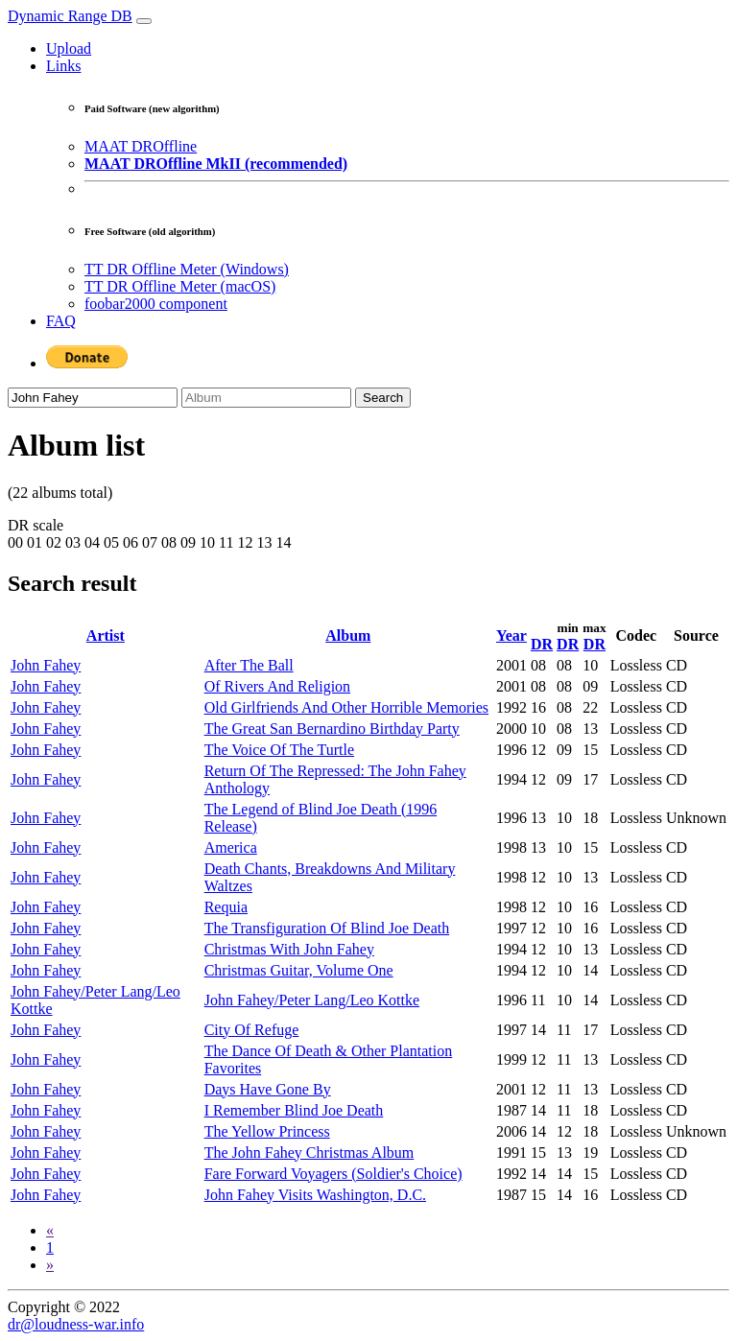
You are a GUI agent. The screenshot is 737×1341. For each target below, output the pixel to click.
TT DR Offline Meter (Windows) (186, 269)
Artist (105, 635)
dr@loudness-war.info (76, 1324)
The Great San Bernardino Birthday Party (332, 728)
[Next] (50, 1265)
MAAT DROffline (140, 146)
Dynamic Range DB (70, 16)
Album (347, 635)
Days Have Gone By (267, 1089)
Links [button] (63, 66)
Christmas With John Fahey (289, 949)
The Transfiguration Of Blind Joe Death (327, 928)
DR (542, 644)
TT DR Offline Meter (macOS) (179, 286)
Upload (68, 48)
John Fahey (46, 665)
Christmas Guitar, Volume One (298, 970)
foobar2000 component (155, 303)
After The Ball (249, 665)
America (230, 847)
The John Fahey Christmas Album (309, 1152)
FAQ (61, 321)
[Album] (266, 398)
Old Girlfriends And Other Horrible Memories (346, 707)
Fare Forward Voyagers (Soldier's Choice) (333, 1173)
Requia (226, 907)
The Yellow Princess (267, 1131)
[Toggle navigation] (144, 21)
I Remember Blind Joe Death (294, 1110)
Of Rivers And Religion (277, 686)
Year (511, 635)
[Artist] (93, 398)
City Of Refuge (251, 1030)
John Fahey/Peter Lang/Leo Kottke (311, 1000)
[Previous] (50, 1230)
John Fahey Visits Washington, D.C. (315, 1195)
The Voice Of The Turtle (279, 749)
